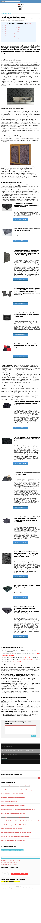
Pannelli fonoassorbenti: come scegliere (11, 38)
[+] (18, 754)
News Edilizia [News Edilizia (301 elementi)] (12, 850)
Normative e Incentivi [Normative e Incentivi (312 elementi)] (19, 850)
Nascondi (29, 23)
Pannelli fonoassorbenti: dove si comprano (12, 34)
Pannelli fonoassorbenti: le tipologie (10, 30)
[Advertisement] (20, 906)
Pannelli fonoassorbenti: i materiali (10, 32)
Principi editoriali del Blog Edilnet (9, 862)
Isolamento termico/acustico (6, 13)
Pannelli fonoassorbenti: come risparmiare (12, 40)
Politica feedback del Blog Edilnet (9, 864)
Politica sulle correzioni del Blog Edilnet (10, 860)
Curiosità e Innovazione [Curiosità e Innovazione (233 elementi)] (5, 850)
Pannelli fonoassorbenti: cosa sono (10, 26)
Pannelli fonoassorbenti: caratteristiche (11, 28)
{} (16, 754)
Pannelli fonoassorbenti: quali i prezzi (11, 36)
